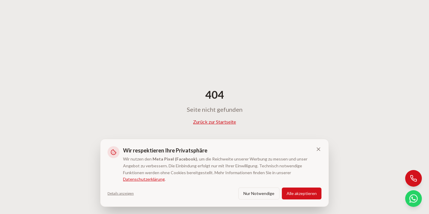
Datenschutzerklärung (144, 179)
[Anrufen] (413, 178)
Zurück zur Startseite (214, 122)
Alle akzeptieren (302, 193)
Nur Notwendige (258, 193)
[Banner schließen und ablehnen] (318, 149)
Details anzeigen (121, 193)
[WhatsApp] (413, 198)
